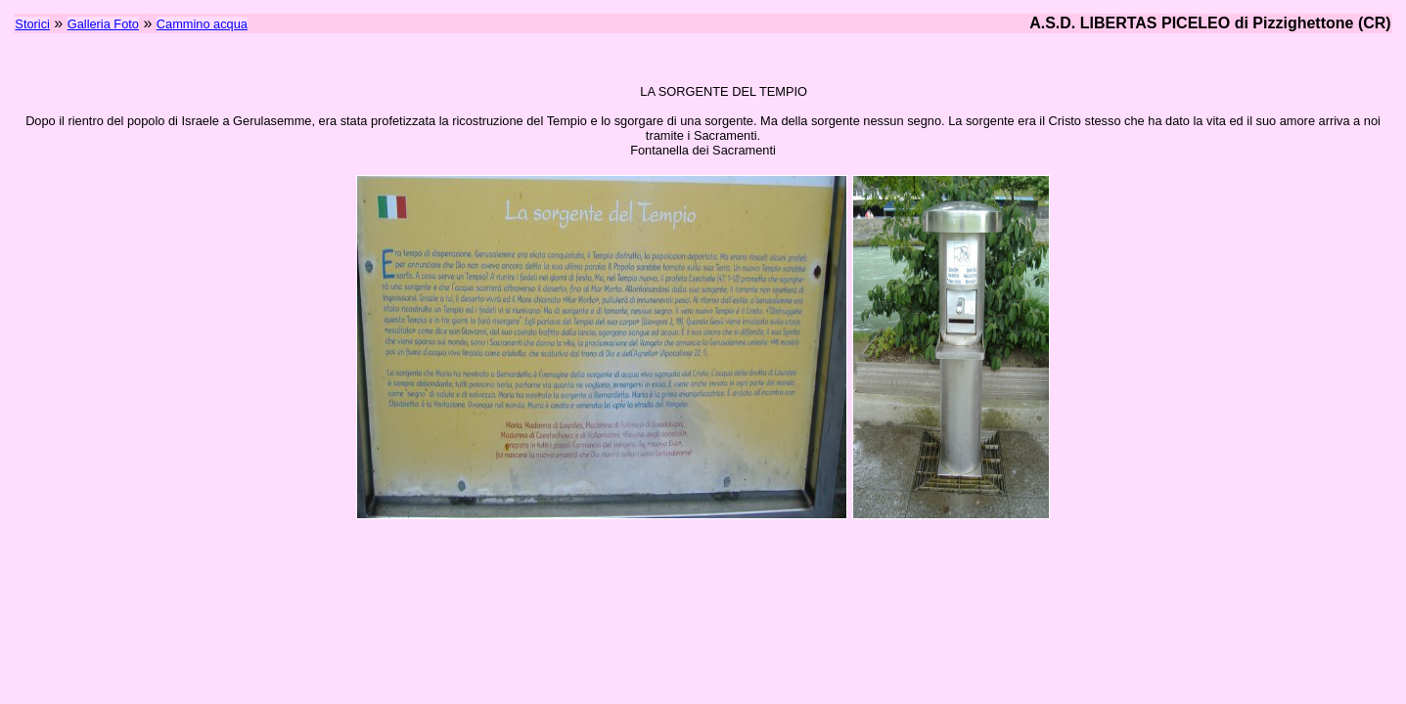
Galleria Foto (103, 24)
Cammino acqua (202, 24)
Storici (32, 24)
